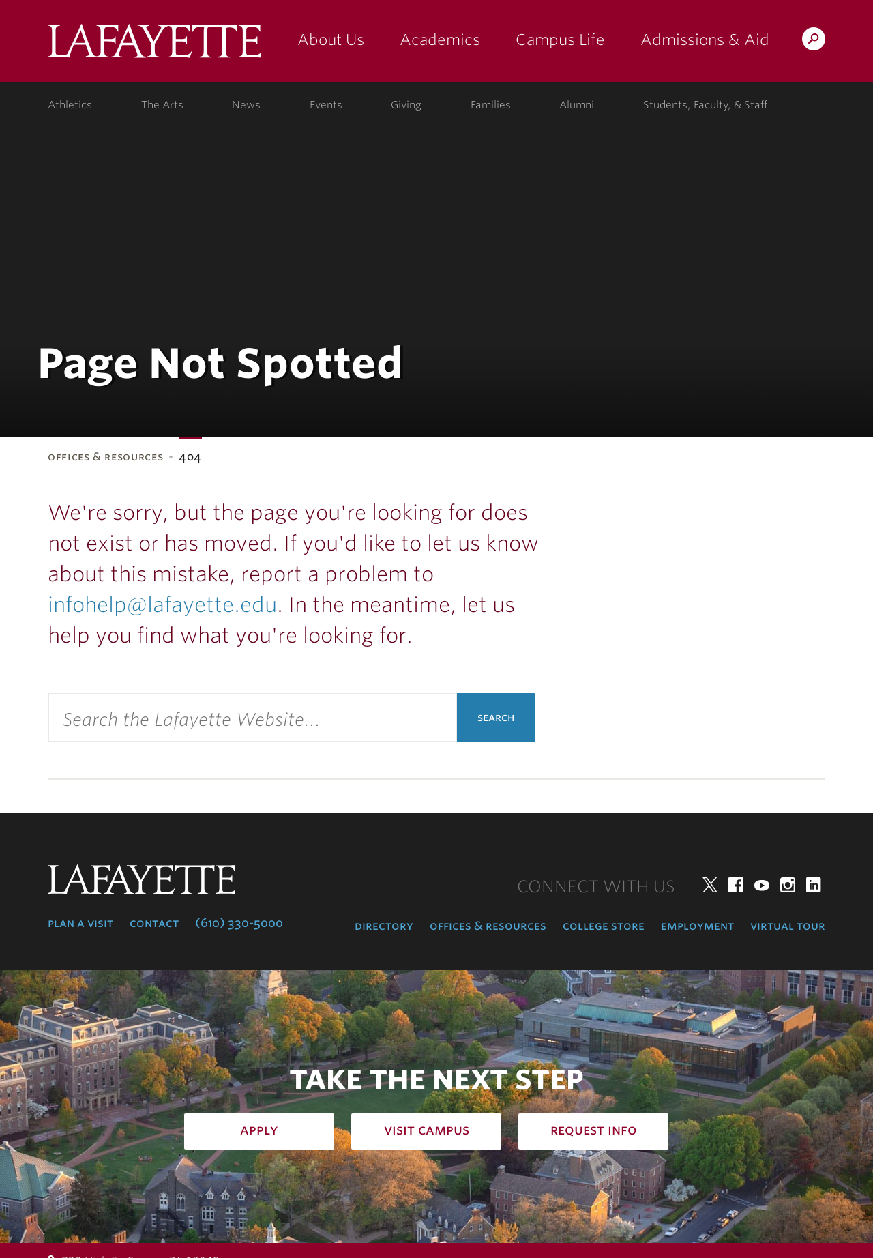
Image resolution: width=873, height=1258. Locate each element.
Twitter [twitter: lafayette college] (710, 884)
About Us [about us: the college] (330, 39)
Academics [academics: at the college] (440, 39)
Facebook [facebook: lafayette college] (736, 884)
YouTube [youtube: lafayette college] (761, 884)
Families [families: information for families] (491, 105)
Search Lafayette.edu (813, 41)
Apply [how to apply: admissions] (259, 1130)
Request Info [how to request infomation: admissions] (593, 1130)
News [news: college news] (246, 105)
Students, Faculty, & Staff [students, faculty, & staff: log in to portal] (705, 105)
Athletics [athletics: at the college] (70, 105)
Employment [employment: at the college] (697, 926)
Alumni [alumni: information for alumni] (576, 105)
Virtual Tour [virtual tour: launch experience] (787, 926)
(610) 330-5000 (239, 923)
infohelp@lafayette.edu (162, 604)
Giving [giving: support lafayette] (406, 105)
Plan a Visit (80, 923)
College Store (604, 926)
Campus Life (560, 39)
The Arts (162, 105)
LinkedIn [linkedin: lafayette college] (813, 884)
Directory (384, 926)
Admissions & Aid (704, 39)
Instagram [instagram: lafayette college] (787, 884)
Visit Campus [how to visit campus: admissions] (426, 1130)
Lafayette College (154, 46)
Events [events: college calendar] (326, 105)
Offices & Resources (105, 456)
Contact (154, 923)
